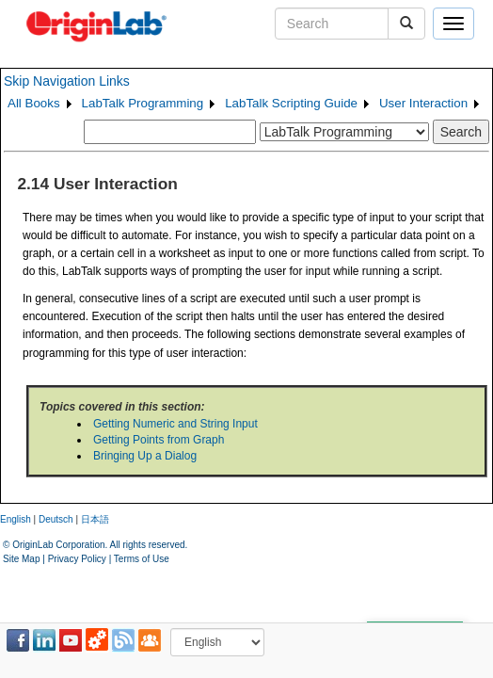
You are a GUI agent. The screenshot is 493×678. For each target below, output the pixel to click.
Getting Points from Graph (158, 439)
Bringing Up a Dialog (145, 455)
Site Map (21, 559)
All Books (34, 103)
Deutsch (56, 519)
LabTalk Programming (143, 103)
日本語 (95, 519)
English (15, 519)
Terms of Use (141, 559)
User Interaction (423, 103)
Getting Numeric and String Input (175, 423)
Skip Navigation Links (67, 81)
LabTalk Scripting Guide (291, 103)
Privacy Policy (77, 559)
